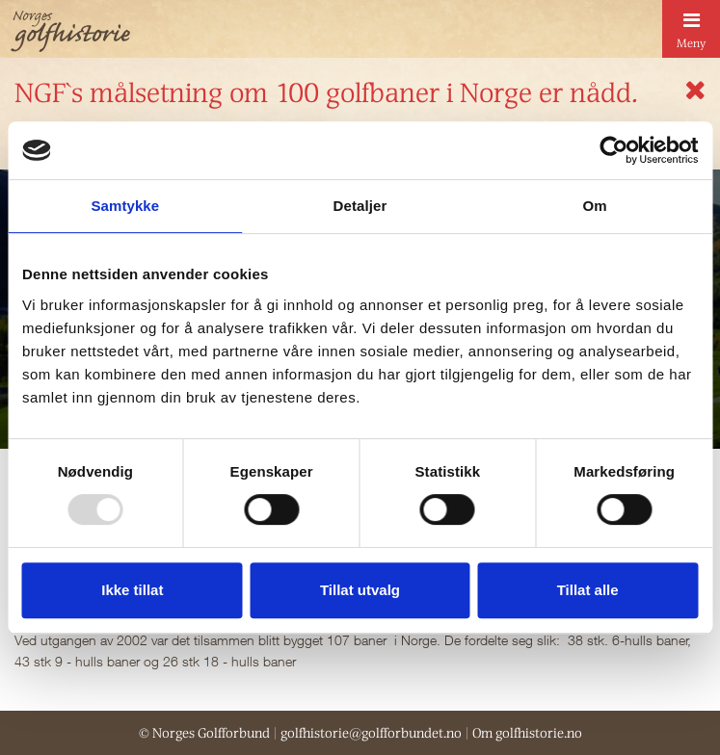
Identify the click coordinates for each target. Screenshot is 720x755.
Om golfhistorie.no (527, 733)
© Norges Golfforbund (204, 733)
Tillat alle (588, 590)
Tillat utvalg (360, 590)
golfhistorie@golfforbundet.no (371, 733)
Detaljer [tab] (360, 205)
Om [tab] (595, 205)
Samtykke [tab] (125, 205)
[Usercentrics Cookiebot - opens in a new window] (613, 150)
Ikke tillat (132, 590)
